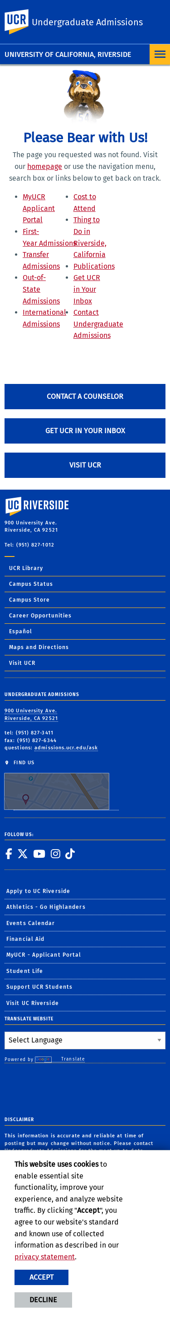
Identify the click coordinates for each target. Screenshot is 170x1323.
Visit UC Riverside (32, 1003)
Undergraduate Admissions (87, 22)
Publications (94, 266)
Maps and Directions (39, 647)
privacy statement (45, 1257)
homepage (44, 166)
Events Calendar (30, 923)
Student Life (24, 971)
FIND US (61, 785)
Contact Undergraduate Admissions (98, 324)
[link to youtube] (39, 853)
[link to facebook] (9, 853)
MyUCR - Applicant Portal (43, 955)
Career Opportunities (40, 615)
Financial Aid (25, 939)
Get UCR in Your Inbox (86, 289)
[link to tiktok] (69, 853)
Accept (41, 1277)
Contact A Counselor (85, 396)
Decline (43, 1299)
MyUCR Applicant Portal (39, 208)
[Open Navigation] (160, 54)
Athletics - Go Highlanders (46, 907)
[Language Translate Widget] (85, 1040)
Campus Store (29, 600)
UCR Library (26, 568)
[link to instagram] (55, 853)
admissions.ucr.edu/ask (66, 748)
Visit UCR (85, 465)
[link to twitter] (22, 853)
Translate (64, 1059)
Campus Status (31, 584)
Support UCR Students (39, 987)
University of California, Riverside (68, 54)
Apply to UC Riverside (38, 891)
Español (20, 631)
